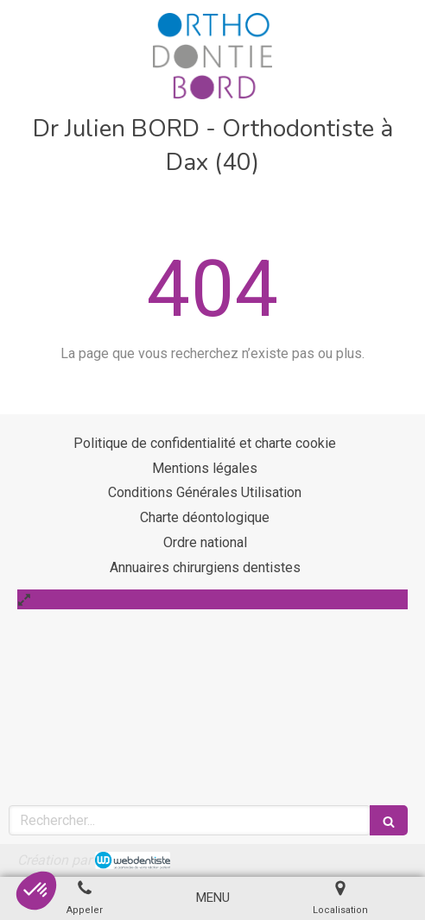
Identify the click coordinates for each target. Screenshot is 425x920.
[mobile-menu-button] (213, 898)
